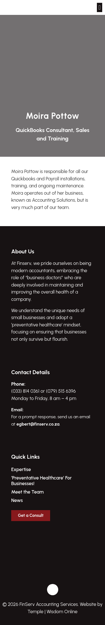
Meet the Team (27, 492)
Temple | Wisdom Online (52, 611)
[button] (99, 7)
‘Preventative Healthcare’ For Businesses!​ (41, 480)
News (17, 500)
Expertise (21, 469)
